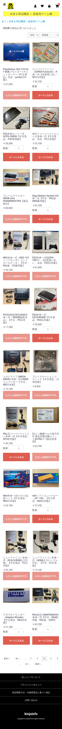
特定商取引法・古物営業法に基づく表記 (31, 692)
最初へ (7, 658)
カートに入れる (45, 95)
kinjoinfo (31, 714)
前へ (18, 658)
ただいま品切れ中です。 (17, 95)
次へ (27, 664)
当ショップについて (31, 677)
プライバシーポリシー (31, 685)
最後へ (38, 664)
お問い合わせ (31, 700)
